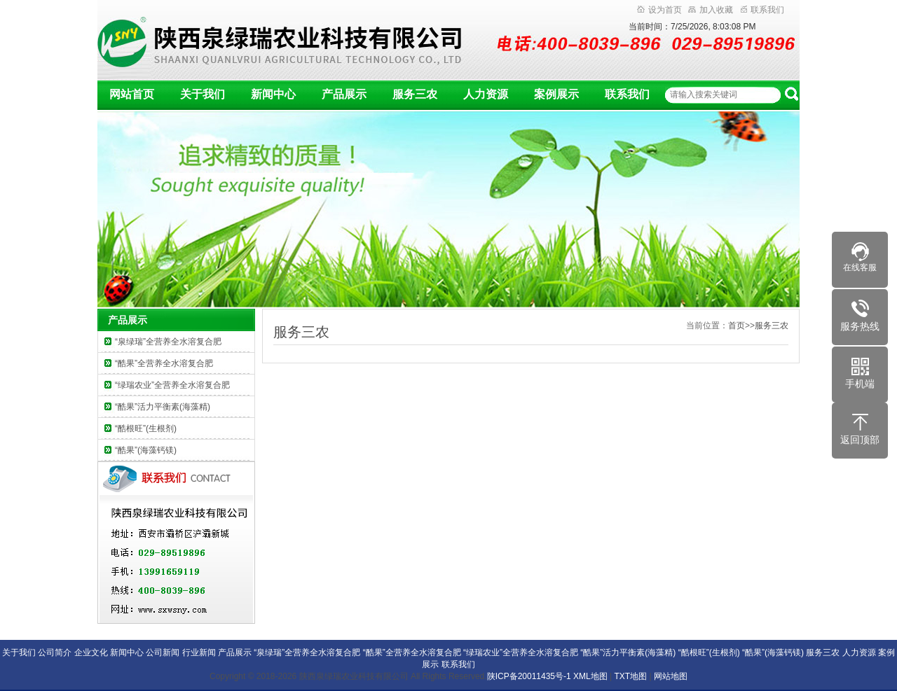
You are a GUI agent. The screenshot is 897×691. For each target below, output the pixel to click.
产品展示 (344, 94)
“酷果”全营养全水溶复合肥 (164, 363)
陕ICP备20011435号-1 (529, 676)
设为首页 (659, 10)
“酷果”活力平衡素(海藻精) (162, 407)
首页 (736, 325)
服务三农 (414, 94)
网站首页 (131, 94)
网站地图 (670, 676)
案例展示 (556, 94)
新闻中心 (273, 94)
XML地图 (590, 676)
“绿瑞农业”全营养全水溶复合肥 (172, 385)
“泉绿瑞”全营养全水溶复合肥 (168, 342)
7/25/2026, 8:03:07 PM (713, 27)
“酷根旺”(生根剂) (146, 428)
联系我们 (762, 10)
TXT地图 (631, 676)
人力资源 (485, 94)
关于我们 (202, 94)
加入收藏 (710, 10)
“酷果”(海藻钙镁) (146, 450)
